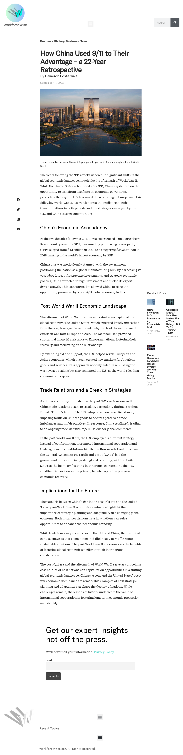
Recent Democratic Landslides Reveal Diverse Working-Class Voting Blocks (153, 367)
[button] (90, 24)
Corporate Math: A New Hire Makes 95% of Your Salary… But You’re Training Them (173, 321)
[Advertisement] (163, 218)
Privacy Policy (104, 652)
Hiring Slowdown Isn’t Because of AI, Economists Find (153, 318)
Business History (52, 41)
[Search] (174, 22)
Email (49, 660)
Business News (76, 41)
